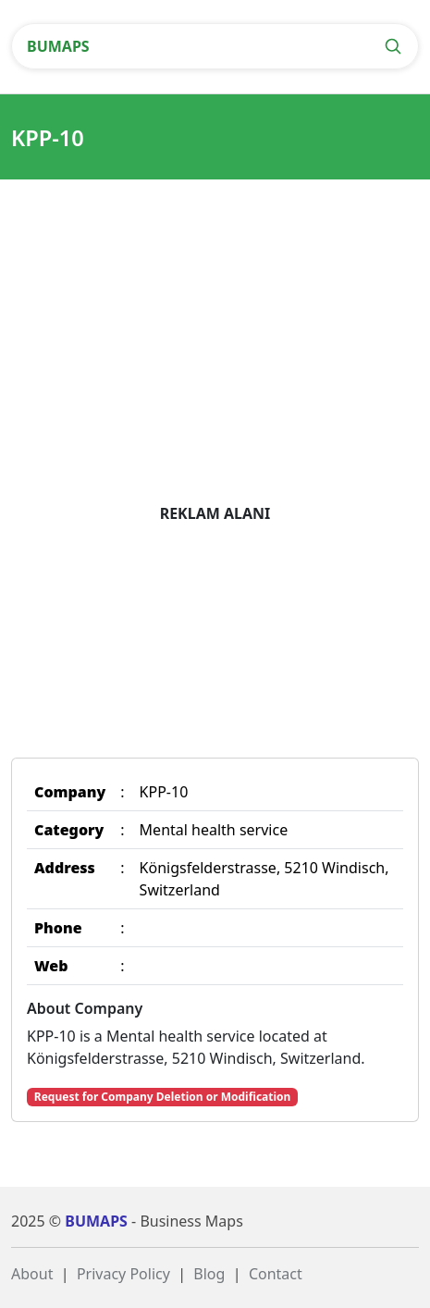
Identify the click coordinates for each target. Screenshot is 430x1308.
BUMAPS (58, 46)
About (32, 1274)
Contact (275, 1274)
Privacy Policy (123, 1274)
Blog (209, 1274)
